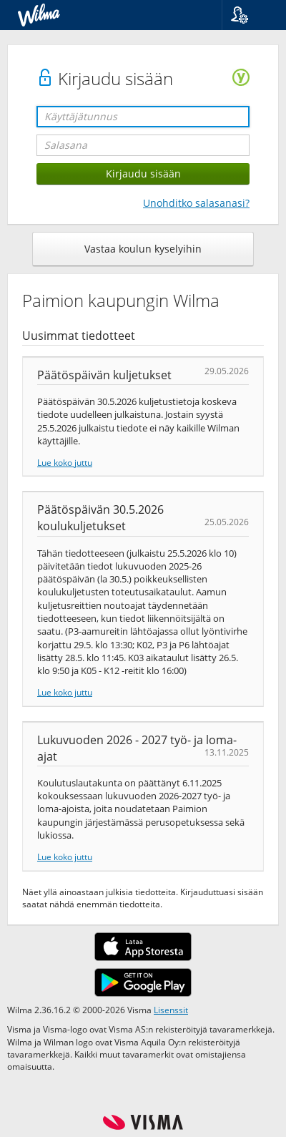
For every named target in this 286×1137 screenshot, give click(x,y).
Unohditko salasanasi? (196, 203)
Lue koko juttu (64, 462)
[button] (248, 15)
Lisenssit (171, 1009)
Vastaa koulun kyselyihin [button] (143, 248)
